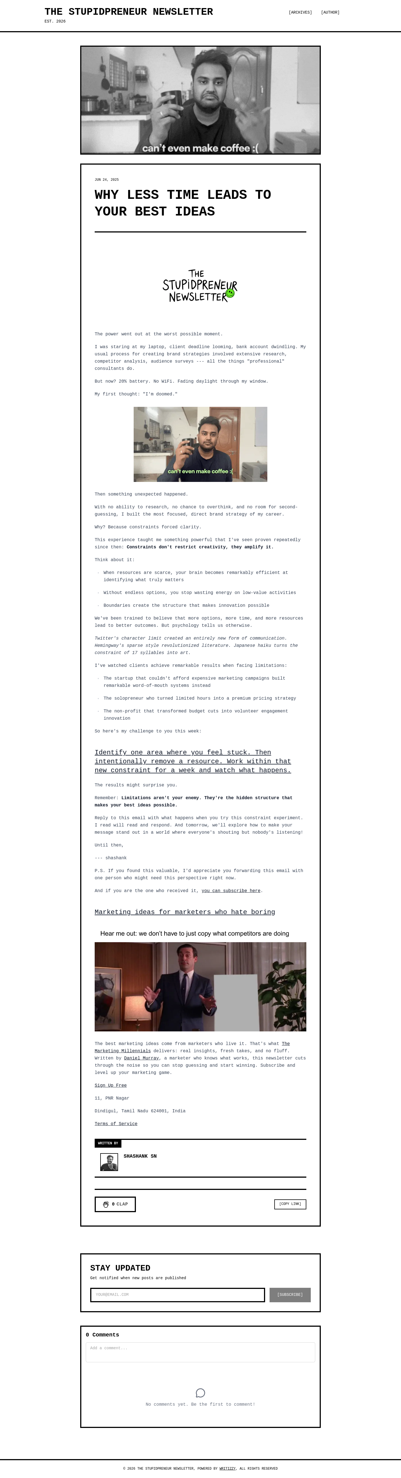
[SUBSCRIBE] (290, 1295)
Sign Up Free (111, 1085)
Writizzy (227, 1469)
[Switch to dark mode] (352, 13)
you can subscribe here (231, 890)
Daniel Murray (141, 1058)
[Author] (330, 12)
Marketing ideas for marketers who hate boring (185, 912)
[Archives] (300, 12)
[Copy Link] (290, 1204)
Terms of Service (116, 1124)
